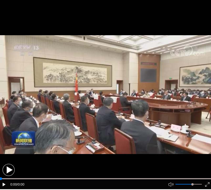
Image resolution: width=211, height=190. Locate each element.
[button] (8, 170)
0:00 (13, 184)
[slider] (192, 184)
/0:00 (20, 184)
